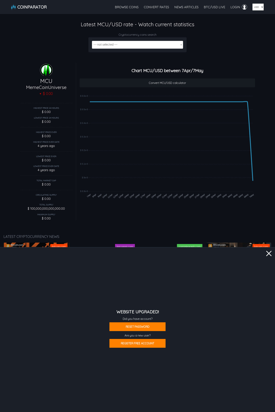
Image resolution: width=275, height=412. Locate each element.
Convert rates (156, 7)
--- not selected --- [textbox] (105, 44)
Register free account (137, 343)
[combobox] (137, 45)
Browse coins (127, 7)
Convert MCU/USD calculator (167, 83)
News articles (186, 7)
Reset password (137, 326)
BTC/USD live (214, 7)
